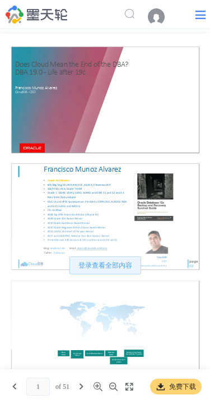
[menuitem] (162, 17)
